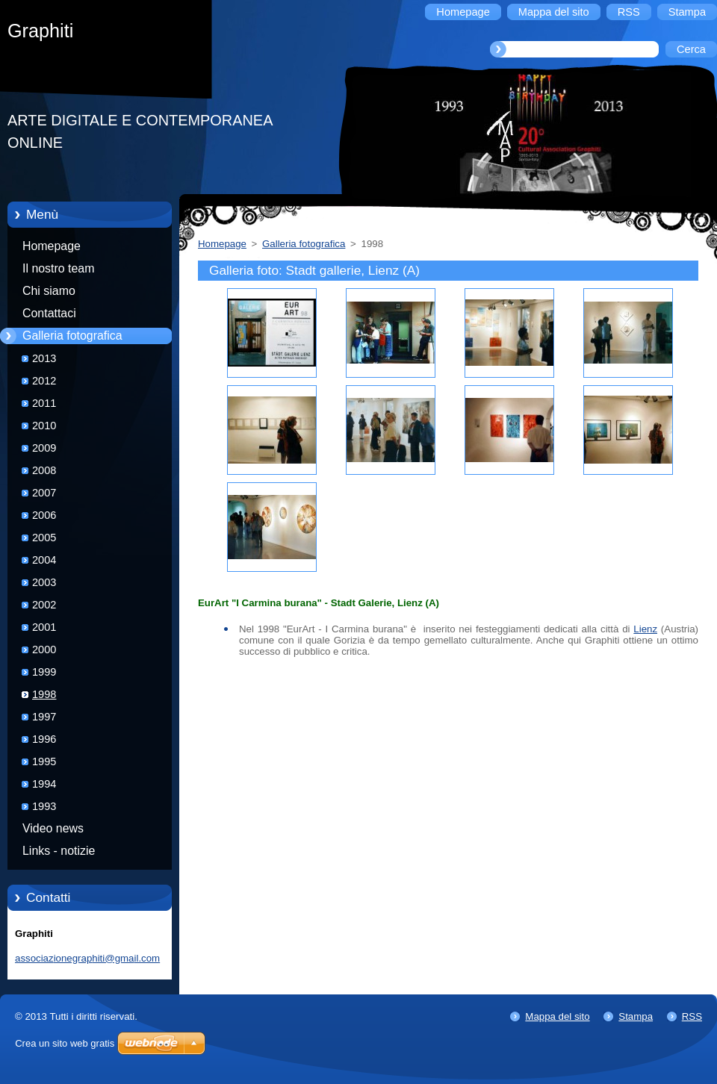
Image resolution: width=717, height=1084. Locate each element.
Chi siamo (48, 290)
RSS (692, 1016)
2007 (44, 493)
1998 (44, 694)
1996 (44, 739)
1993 (44, 806)
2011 (44, 403)
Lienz (645, 629)
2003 (44, 582)
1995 (44, 761)
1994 (44, 784)
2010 (44, 426)
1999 (44, 672)
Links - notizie (58, 850)
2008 (44, 470)
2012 (44, 381)
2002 (44, 605)
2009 (44, 448)
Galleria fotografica (72, 335)
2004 (44, 560)
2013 (44, 358)
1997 (44, 717)
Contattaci (49, 313)
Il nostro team (58, 268)
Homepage (51, 246)
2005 (44, 537)
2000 (44, 649)
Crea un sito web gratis (64, 1043)
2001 (44, 627)
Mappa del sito (557, 1016)
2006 (44, 515)
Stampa (635, 1016)
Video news (53, 828)
